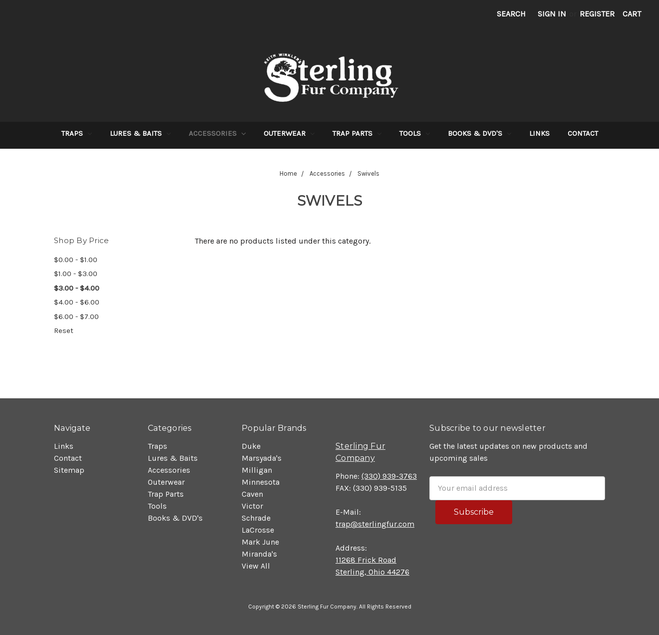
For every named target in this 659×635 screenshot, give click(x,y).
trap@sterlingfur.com (374, 524)
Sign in (552, 13)
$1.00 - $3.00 (75, 273)
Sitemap (69, 470)
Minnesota (261, 482)
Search (511, 13)
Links (539, 133)
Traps (76, 133)
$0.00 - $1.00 (75, 259)
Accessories (217, 133)
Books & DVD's (479, 133)
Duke (251, 446)
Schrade (256, 518)
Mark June (260, 542)
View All (256, 566)
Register (597, 13)
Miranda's (259, 554)
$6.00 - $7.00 (76, 316)
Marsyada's (262, 458)
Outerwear (289, 133)
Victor (252, 506)
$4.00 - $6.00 (76, 302)
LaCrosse (258, 530)
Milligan (257, 470)
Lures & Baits (140, 133)
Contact (583, 133)
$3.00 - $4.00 (76, 288)
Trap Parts (356, 133)
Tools (414, 133)
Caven (252, 494)
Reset (63, 330)
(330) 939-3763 (389, 476)
